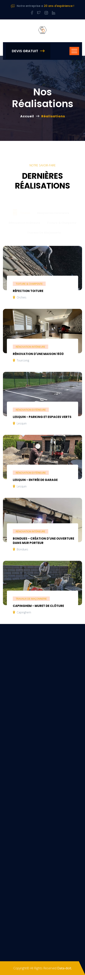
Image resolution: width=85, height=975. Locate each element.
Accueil (27, 116)
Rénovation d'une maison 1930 (38, 354)
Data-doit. (64, 968)
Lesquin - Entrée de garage (35, 480)
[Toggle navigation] (74, 51)
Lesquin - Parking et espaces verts (42, 417)
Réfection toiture (28, 291)
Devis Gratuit (28, 50)
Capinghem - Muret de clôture (38, 606)
